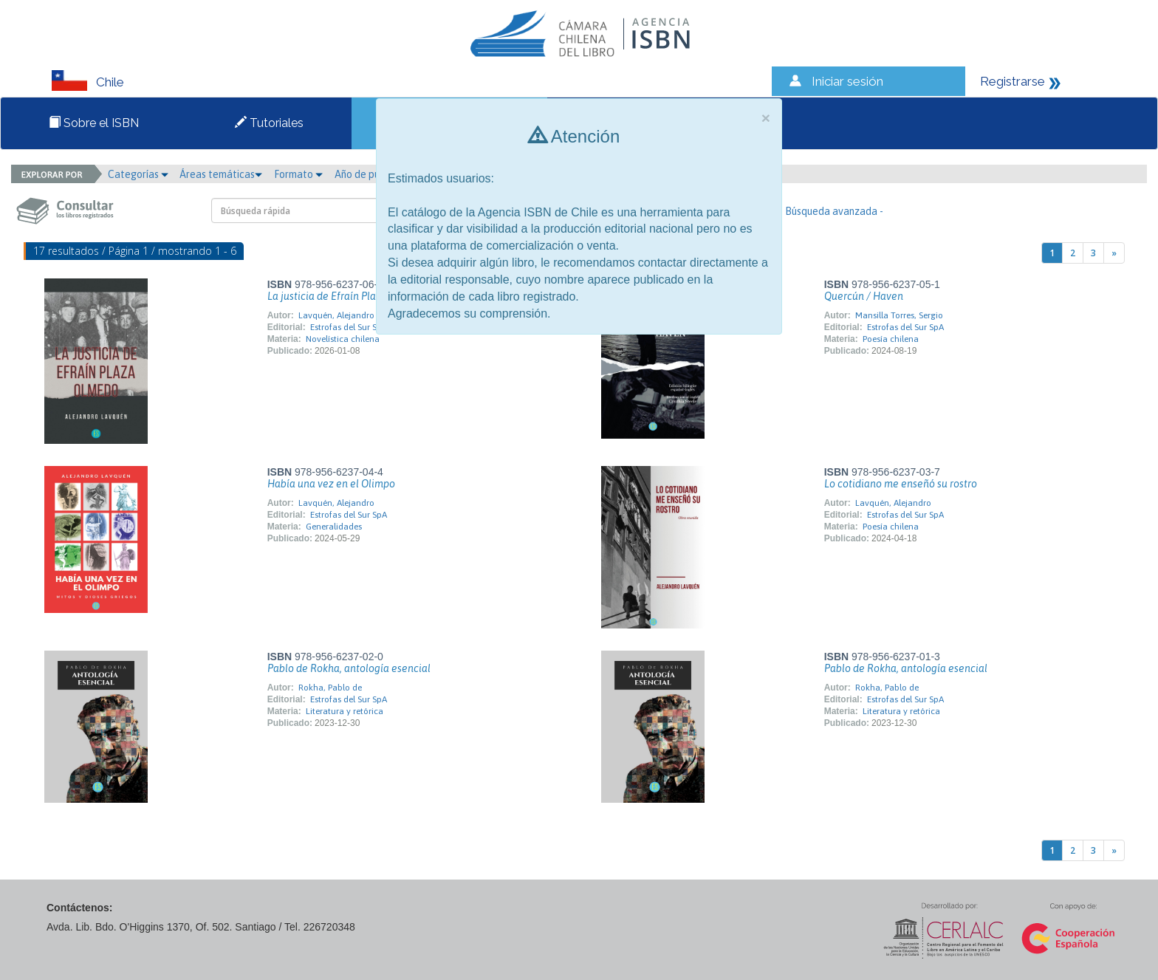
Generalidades (334, 526)
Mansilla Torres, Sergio (899, 315)
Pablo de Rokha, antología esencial (349, 668)
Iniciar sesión (847, 81)
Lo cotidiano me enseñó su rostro (900, 484)
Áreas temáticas (220, 174)
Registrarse (1012, 81)
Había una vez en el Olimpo (331, 484)
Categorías (138, 174)
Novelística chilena (343, 339)
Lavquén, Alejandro (336, 315)
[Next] (1114, 253)
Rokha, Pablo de (330, 687)
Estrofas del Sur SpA (348, 327)
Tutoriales (269, 123)
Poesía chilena (891, 339)
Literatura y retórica (344, 711)
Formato (298, 174)
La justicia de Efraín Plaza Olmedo (346, 296)
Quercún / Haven (863, 296)
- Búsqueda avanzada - (831, 211)
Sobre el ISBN (94, 123)
